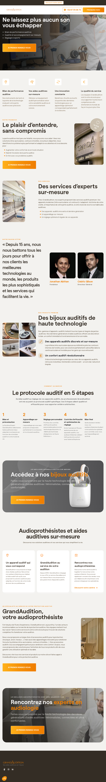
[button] (3, 10)
